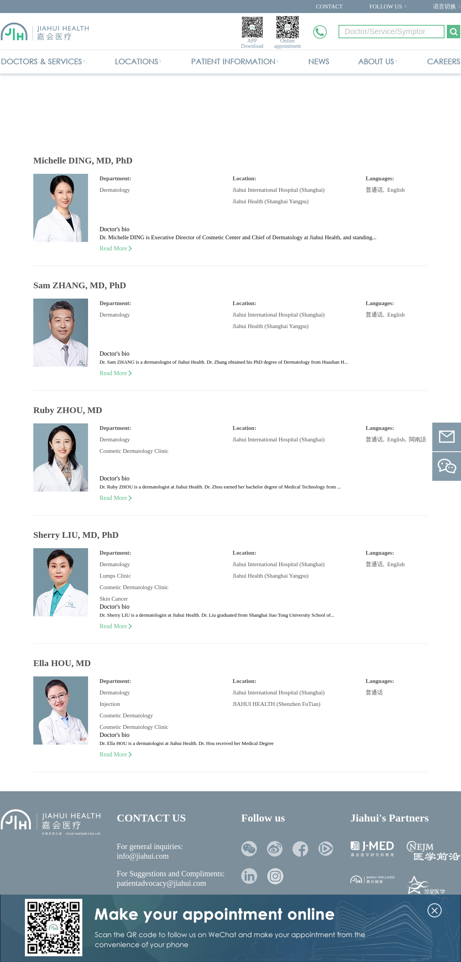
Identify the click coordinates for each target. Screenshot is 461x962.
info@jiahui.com (143, 856)
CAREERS (443, 61)
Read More (115, 248)
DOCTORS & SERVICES (41, 61)
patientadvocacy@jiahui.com (161, 883)
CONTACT (329, 6)
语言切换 (444, 6)
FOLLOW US (385, 6)
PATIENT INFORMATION (233, 61)
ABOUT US (376, 61)
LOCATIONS (136, 61)
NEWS (318, 61)
